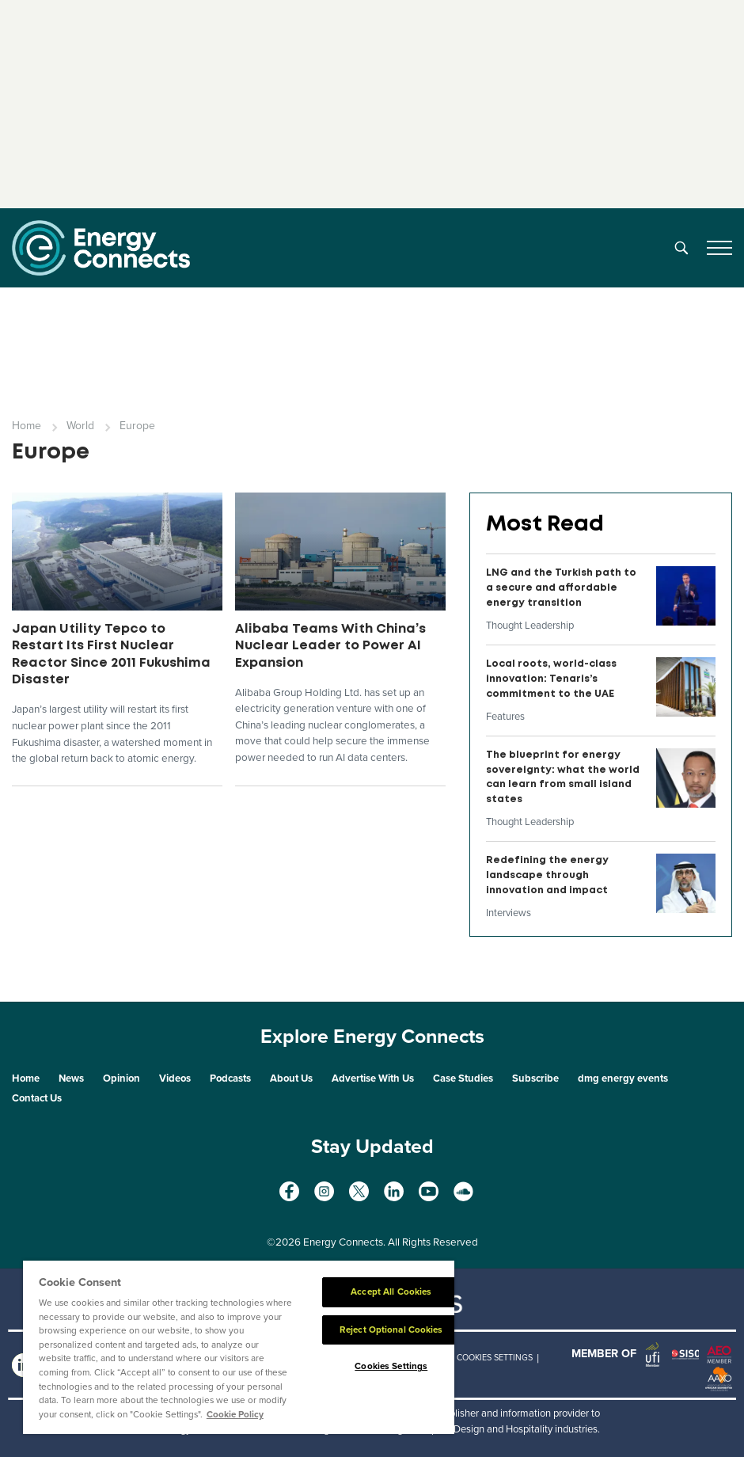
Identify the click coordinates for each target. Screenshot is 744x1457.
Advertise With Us (373, 1078)
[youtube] (428, 1191)
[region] (238, 1347)
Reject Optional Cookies (391, 1329)
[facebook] (289, 1191)
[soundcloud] (463, 1191)
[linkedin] (394, 1191)
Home (26, 425)
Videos (175, 1078)
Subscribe (535, 1078)
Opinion (121, 1078)
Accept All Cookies (391, 1291)
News (71, 1078)
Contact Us (37, 1098)
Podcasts (230, 1078)
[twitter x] (359, 1191)
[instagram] (324, 1191)
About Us (291, 1078)
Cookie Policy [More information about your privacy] (235, 1414)
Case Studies (463, 1078)
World (80, 425)
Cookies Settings (495, 1358)
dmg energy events (623, 1078)
